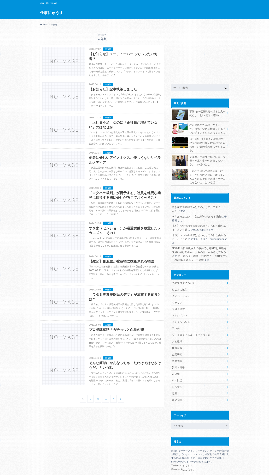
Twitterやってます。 (182, 451)
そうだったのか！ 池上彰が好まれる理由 (195, 210)
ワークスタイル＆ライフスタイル (190, 322)
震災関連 (177, 386)
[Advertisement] (200, 54)
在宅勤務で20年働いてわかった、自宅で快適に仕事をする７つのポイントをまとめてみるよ (199, 128)
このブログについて (183, 271)
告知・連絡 (178, 354)
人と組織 (177, 328)
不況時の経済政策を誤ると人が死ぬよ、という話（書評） (198, 113)
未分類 (175, 360)
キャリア (177, 290)
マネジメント (179, 303)
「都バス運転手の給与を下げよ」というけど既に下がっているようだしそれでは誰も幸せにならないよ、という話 (198, 171)
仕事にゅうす (51, 12)
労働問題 (177, 347)
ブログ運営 (178, 297)
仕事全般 (177, 335)
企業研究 (177, 341)
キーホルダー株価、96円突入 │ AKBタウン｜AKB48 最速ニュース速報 (199, 245)
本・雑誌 (177, 367)
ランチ (175, 316)
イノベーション (180, 284)
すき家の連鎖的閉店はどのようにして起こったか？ (199, 201)
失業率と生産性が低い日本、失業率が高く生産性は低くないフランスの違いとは (198, 155)
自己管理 (177, 373)
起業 (174, 379)
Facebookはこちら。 (182, 455)
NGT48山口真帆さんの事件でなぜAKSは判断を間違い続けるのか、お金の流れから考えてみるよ (198, 142)
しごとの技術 (179, 278)
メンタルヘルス (180, 309)
